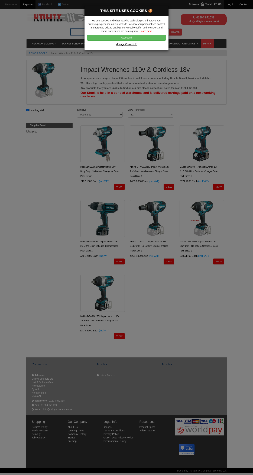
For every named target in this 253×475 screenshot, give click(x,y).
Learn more (146, 31)
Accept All (126, 37)
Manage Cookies (126, 44)
